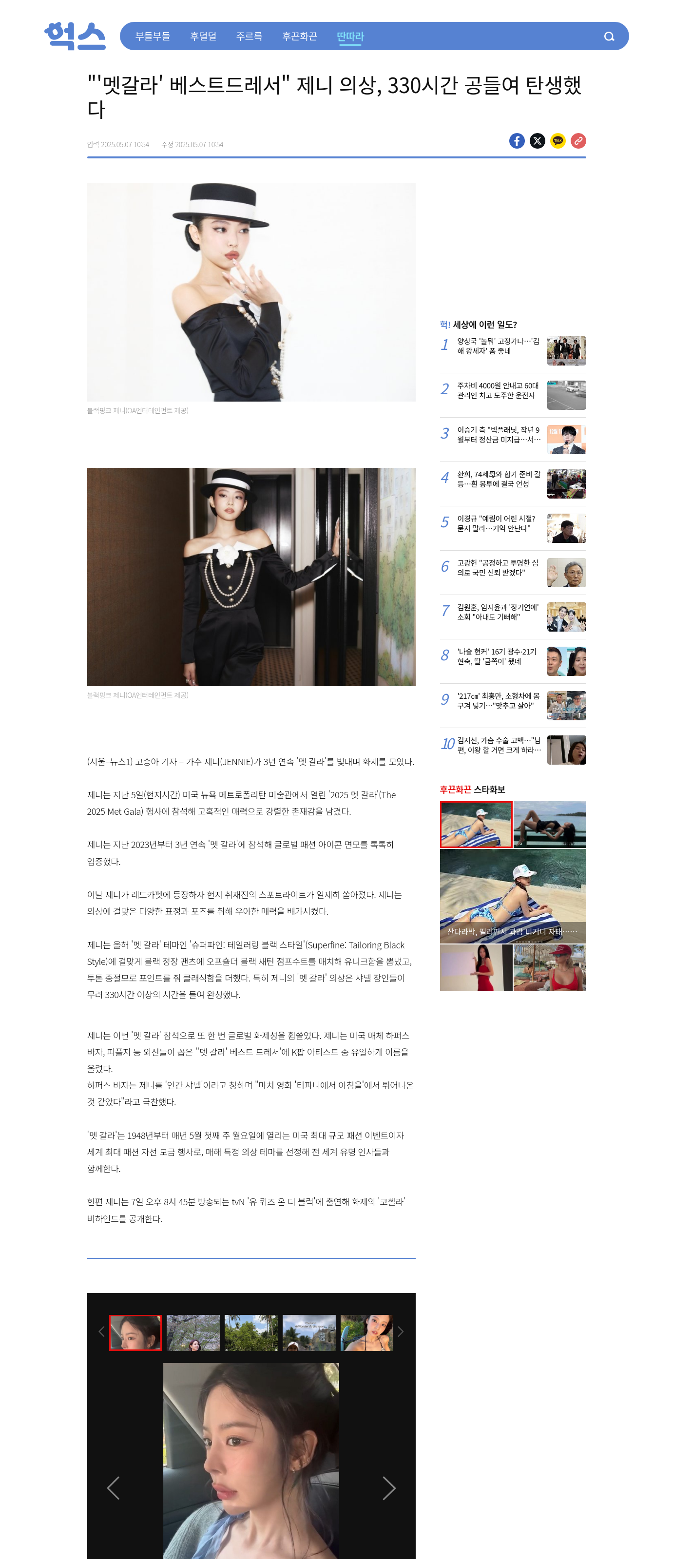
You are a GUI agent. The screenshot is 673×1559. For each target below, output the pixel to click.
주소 (578, 141)
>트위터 (537, 141)
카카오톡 (558, 141)
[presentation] (100, 1332)
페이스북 (517, 141)
